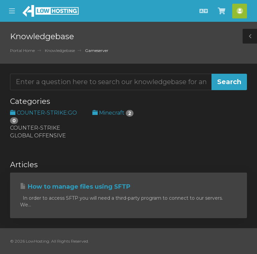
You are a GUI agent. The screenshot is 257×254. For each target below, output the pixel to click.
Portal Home (22, 50)
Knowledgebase (60, 50)
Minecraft (113, 113)
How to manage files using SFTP (75, 186)
